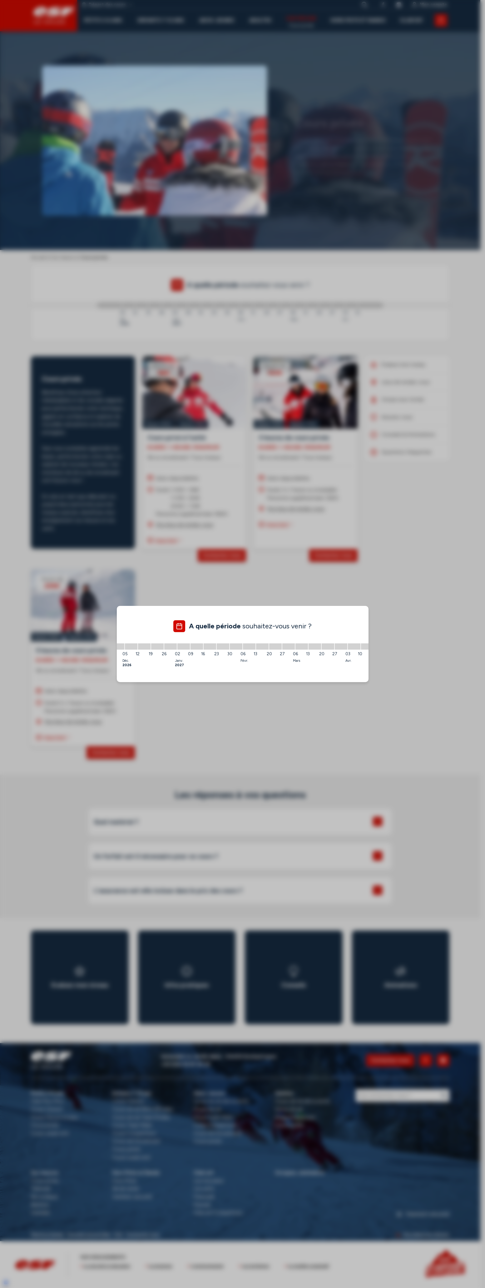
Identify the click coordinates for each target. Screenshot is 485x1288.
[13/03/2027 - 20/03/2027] (315, 646)
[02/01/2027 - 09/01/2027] (183, 646)
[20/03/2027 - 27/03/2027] (328, 646)
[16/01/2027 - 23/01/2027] (210, 646)
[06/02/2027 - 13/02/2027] (249, 646)
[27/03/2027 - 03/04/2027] (341, 646)
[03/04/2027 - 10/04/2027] (354, 646)
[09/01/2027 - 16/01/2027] (197, 646)
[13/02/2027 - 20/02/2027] (262, 646)
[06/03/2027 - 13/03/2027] (301, 646)
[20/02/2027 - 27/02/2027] (275, 646)
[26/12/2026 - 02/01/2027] (170, 646)
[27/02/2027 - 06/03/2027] (288, 646)
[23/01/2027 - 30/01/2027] (223, 646)
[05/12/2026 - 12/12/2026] (131, 646)
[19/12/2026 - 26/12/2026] (157, 646)
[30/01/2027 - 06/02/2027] (236, 646)
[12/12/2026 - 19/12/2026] (144, 646)
